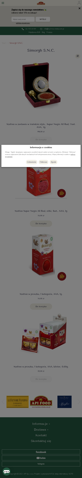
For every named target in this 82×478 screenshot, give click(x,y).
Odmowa (43, 162)
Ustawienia (31, 162)
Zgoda (53, 162)
